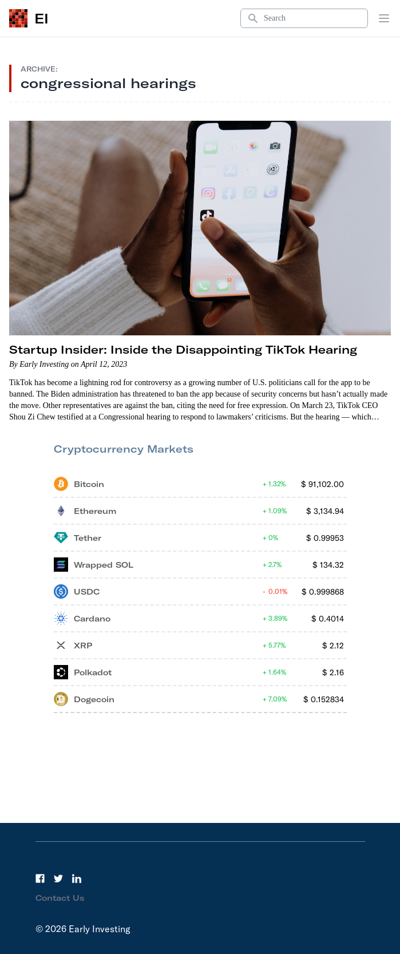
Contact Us (60, 898)
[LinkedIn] (76, 878)
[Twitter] (58, 878)
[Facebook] (40, 878)
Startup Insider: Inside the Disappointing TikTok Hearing (183, 349)
